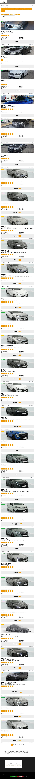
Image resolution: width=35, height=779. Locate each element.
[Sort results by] (9, 16)
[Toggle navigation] (33, 2)
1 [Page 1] (11, 744)
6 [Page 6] (21, 744)
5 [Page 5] (19, 744)
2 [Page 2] (13, 744)
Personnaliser (26, 776)
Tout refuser (20, 776)
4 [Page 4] (17, 744)
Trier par (2, 16)
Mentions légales (17, 770)
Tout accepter (13, 776)
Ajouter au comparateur (5, 44)
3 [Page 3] (15, 744)
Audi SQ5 (2, 10)
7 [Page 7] (23, 744)
